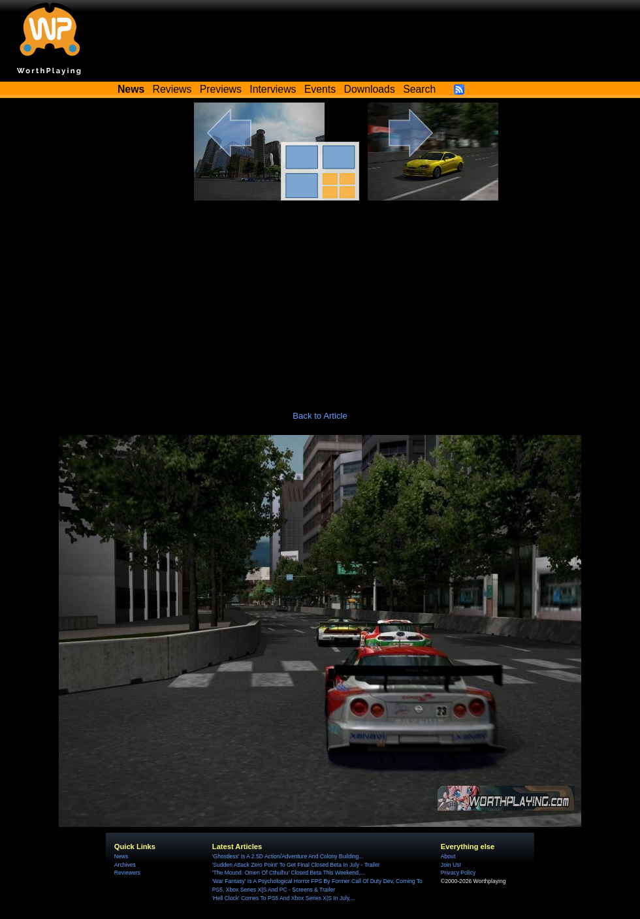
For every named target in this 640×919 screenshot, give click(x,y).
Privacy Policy (458, 872)
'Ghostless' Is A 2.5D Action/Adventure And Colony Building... (288, 856)
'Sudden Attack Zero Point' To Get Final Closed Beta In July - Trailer (296, 865)
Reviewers (127, 872)
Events (320, 89)
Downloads (369, 89)
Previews (221, 89)
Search (419, 89)
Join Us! (451, 865)
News (121, 856)
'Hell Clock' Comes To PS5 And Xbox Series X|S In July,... (283, 898)
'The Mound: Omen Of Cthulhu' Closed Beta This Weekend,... (288, 872)
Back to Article (320, 416)
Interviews (272, 89)
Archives (125, 865)
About (448, 856)
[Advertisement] (320, 298)
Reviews (172, 89)
